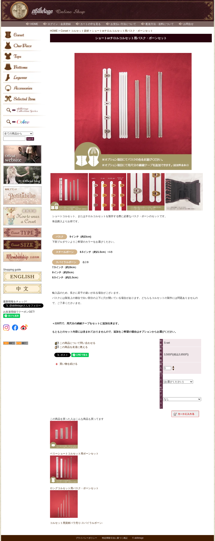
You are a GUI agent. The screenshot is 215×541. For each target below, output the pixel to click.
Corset (64, 30)
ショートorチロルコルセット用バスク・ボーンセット (122, 30)
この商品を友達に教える (74, 347)
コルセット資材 (80, 30)
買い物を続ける (68, 363)
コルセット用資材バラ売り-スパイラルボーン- (76, 522)
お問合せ (188, 24)
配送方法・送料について (160, 24)
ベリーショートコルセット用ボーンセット (74, 453)
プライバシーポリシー (86, 538)
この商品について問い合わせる (77, 343)
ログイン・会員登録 (59, 24)
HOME (34, 24)
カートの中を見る (90, 24)
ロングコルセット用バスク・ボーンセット (74, 488)
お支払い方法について (123, 24)
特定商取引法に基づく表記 (115, 538)
